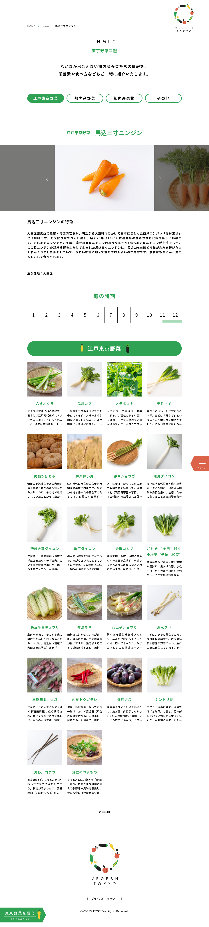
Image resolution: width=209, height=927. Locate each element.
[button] (160, 177)
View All (104, 812)
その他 (163, 98)
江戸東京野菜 (45, 98)
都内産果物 (124, 98)
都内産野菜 (84, 98)
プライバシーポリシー (104, 898)
